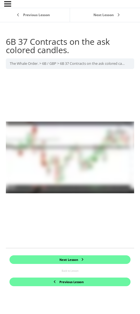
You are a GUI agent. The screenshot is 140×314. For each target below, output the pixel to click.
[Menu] (7, 4)
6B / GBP (49, 63)
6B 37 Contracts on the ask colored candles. (96, 63)
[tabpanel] (70, 158)
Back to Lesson (70, 271)
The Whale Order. (24, 63)
